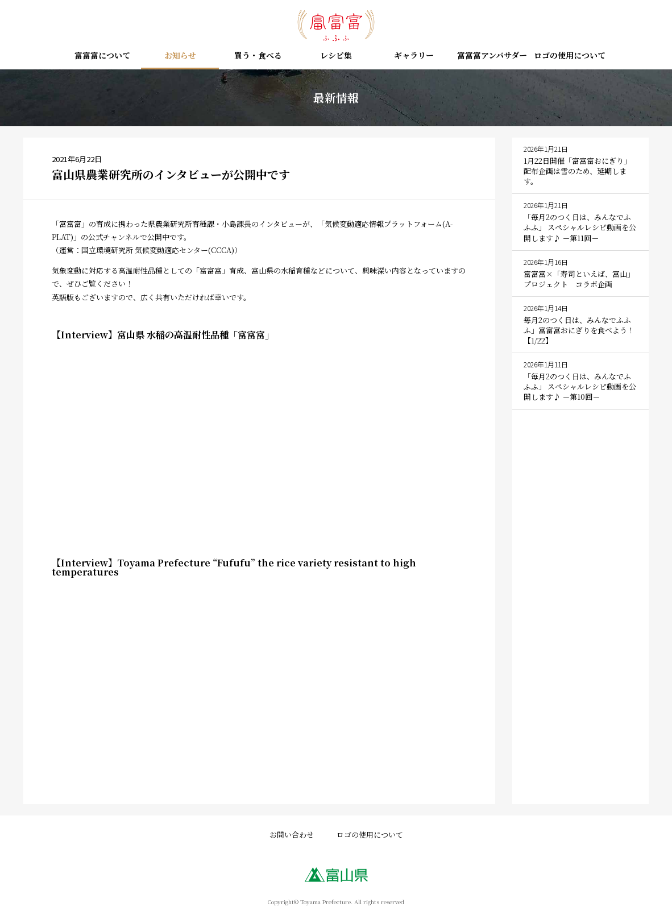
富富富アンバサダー (492, 56)
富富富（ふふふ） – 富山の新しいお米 (336, 26)
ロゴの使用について (569, 56)
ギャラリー (414, 56)
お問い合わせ (291, 834)
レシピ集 (336, 56)
